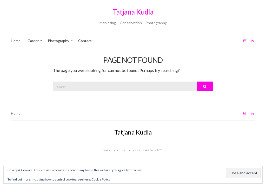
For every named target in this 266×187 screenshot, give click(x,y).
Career (33, 40)
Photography (58, 40)
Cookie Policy (100, 179)
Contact (85, 40)
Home (16, 40)
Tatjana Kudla (133, 12)
